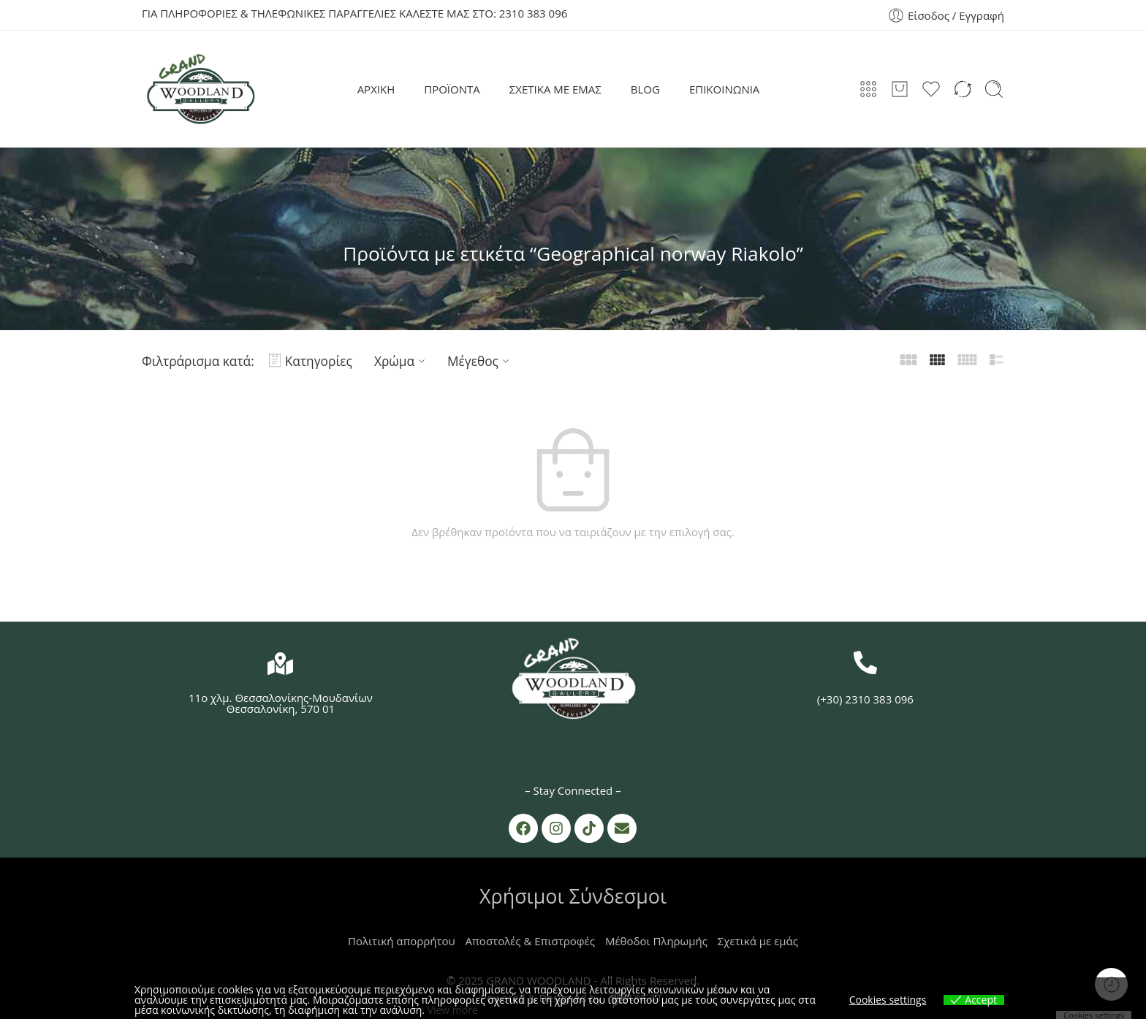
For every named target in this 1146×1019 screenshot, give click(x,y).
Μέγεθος (480, 361)
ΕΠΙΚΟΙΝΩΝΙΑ (724, 89)
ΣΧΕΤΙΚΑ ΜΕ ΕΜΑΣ (555, 89)
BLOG (645, 89)
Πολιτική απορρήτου (401, 941)
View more (453, 1010)
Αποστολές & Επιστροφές (530, 941)
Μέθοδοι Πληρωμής (656, 941)
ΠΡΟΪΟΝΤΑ (452, 89)
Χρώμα (401, 361)
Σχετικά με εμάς (758, 941)
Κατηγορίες (310, 361)
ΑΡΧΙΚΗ (376, 89)
